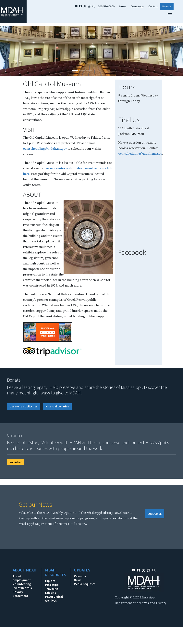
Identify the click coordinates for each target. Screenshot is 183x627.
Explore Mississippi (52, 583)
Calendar (80, 576)
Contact (153, 6)
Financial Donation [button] (57, 406)
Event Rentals (22, 588)
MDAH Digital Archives (54, 598)
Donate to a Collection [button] (24, 406)
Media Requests (84, 584)
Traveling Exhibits (51, 591)
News (122, 6)
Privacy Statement (20, 594)
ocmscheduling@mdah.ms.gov (45, 149)
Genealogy (137, 6)
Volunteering (22, 584)
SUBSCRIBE (155, 514)
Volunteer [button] (16, 462)
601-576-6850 (106, 6)
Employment (22, 580)
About (17, 576)
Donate (166, 6)
